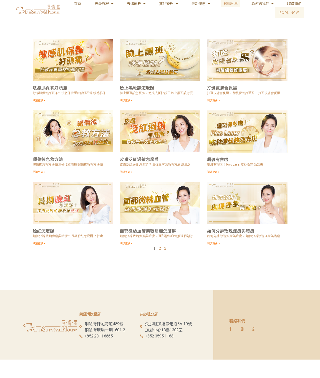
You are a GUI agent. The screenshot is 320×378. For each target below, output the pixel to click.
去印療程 (136, 3)
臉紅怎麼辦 (43, 231)
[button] (289, 12)
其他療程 (168, 3)
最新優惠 (200, 3)
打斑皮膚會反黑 (222, 87)
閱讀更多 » (39, 100)
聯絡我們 (294, 3)
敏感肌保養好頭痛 (50, 87)
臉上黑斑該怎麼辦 (137, 87)
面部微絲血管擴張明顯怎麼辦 (148, 231)
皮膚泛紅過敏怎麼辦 (139, 159)
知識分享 (231, 3)
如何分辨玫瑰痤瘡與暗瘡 (230, 231)
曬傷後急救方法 (48, 159)
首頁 (77, 3)
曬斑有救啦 (218, 159)
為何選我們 (263, 3)
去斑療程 (104, 3)
